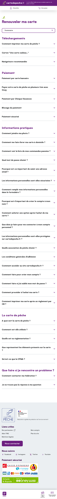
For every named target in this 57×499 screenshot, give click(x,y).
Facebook (8, 454)
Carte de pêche (43, 495)
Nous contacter (12, 443)
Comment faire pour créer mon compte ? (28, 274)
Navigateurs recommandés (28, 61)
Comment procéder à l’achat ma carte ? (28, 292)
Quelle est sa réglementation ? (28, 338)
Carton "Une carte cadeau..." (28, 53)
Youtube (47, 454)
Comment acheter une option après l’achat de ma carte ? (28, 214)
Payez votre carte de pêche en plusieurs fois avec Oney (28, 88)
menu (4, 494)
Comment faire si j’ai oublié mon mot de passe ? (28, 283)
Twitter (35, 454)
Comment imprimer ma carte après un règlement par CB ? (28, 302)
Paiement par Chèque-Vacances (28, 99)
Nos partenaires (8, 430)
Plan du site (35, 433)
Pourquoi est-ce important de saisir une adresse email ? (28, 170)
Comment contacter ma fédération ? (28, 376)
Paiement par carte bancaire (28, 78)
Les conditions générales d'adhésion (28, 257)
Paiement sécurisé (28, 116)
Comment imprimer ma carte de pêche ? (28, 44)
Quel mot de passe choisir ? (28, 160)
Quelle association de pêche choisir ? (28, 248)
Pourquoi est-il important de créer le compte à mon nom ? (28, 202)
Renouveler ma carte (52, 495)
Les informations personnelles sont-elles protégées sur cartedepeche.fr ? (28, 237)
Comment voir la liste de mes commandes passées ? (28, 151)
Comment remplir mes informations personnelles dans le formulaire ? (28, 191)
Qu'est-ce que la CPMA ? (28, 359)
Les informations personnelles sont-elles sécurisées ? (28, 180)
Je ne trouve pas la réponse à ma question (28, 385)
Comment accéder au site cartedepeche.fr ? (28, 266)
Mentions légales (8, 437)
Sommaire (29, 30)
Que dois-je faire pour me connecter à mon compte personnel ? (28, 226)
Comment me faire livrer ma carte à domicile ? (28, 142)
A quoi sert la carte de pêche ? (28, 321)
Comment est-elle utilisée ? (28, 329)
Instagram (21, 454)
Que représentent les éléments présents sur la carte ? (28, 348)
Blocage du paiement (28, 108)
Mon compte (35, 430)
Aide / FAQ (5, 433)
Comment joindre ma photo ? (28, 133)
